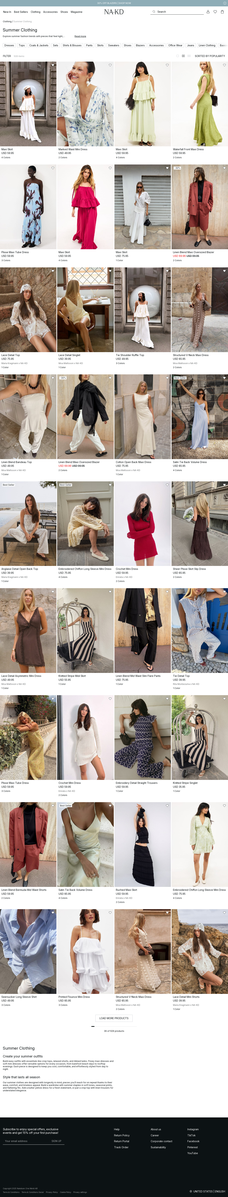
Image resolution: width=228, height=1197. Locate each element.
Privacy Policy (52, 1192)
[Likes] (215, 12)
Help (117, 1129)
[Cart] (222, 12)
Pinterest (192, 1147)
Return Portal (121, 1141)
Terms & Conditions (11, 1192)
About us (156, 1129)
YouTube (192, 1153)
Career (155, 1135)
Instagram (193, 1129)
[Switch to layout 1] (177, 56)
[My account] (208, 12)
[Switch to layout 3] (189, 56)
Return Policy (122, 1135)
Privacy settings (80, 1192)
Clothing (7, 21)
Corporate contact (161, 1141)
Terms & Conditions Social (33, 1192)
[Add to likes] (52, 65)
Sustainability (158, 1147)
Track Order (121, 1147)
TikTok (191, 1135)
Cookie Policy (65, 1192)
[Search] (177, 12)
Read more (80, 36)
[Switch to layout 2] (183, 56)
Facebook (193, 1141)
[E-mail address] (26, 1140)
